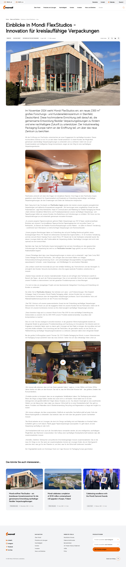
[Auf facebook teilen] (108, 38)
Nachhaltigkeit (63, 7)
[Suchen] (123, 7)
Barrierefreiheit (67, 543)
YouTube (9, 550)
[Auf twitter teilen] (112, 38)
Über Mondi (37, 7)
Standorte (95, 2)
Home (7, 19)
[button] (63, 362)
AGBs (65, 548)
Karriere (72, 7)
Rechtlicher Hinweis (69, 537)
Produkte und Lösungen (49, 7)
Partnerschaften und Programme (31, 38)
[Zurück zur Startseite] (8, 7)
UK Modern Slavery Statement (72, 545)
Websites (112, 2)
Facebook (9, 547)
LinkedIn (9, 540)
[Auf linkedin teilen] (115, 38)
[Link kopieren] (118, 38)
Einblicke (9, 38)
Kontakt (103, 2)
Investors (79, 7)
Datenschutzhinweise (69, 540)
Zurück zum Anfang (113, 559)
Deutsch (121, 2)
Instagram (9, 543)
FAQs (65, 551)
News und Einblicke (90, 7)
